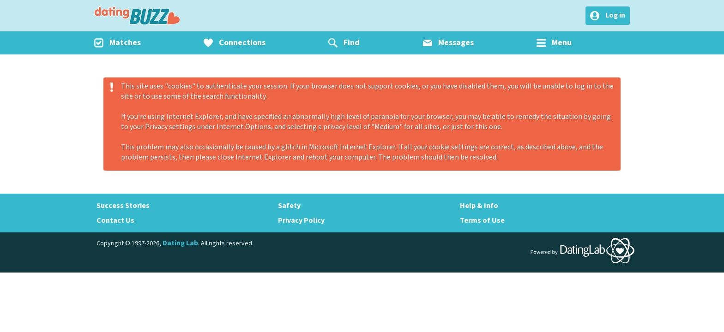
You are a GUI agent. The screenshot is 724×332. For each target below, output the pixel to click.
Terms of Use (482, 220)
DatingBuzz (137, 15)
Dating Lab (180, 243)
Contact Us (115, 220)
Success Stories (123, 206)
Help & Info (479, 206)
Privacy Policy (301, 220)
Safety (289, 206)
